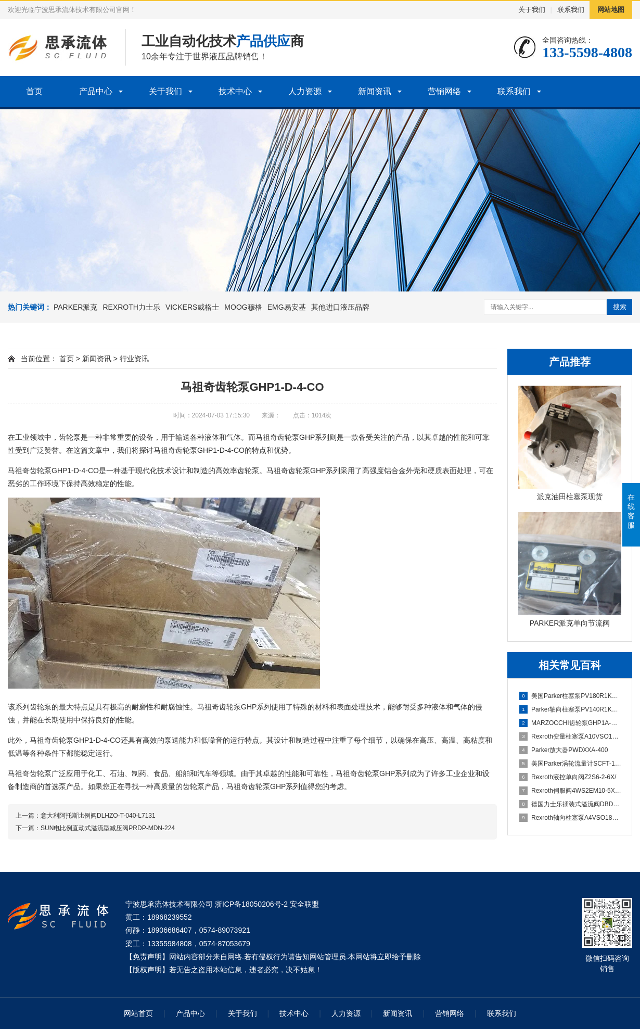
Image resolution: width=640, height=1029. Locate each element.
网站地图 (610, 10)
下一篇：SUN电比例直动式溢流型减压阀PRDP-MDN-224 (95, 828)
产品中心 (95, 91)
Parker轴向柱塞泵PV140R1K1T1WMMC (570, 709)
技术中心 (235, 91)
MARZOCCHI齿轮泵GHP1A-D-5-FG (570, 723)
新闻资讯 (374, 91)
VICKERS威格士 (192, 307)
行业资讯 (134, 358)
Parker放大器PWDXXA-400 (563, 750)
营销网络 (444, 91)
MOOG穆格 (243, 307)
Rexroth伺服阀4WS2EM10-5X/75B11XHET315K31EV (570, 790)
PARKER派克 (76, 307)
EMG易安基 (286, 307)
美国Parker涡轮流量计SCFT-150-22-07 (570, 763)
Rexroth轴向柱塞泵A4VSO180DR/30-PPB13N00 (570, 818)
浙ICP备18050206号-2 (251, 904)
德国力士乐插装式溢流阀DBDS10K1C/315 (570, 804)
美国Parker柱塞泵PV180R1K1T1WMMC (570, 696)
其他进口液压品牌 (340, 307)
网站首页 (138, 1013)
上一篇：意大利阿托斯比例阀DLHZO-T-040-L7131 (86, 815)
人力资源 (305, 91)
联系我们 (570, 10)
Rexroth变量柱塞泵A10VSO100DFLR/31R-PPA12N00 (570, 736)
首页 (34, 91)
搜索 (619, 307)
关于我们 (531, 10)
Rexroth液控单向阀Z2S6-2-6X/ (567, 777)
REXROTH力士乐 (131, 307)
